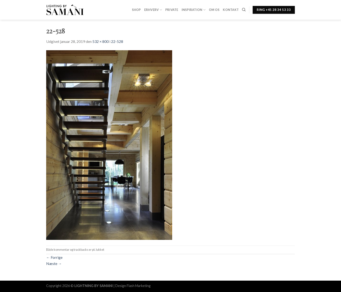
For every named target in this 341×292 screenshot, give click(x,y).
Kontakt (231, 10)
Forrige (54, 257)
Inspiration (194, 10)
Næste (54, 263)
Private (171, 10)
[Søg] (244, 9)
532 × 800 (100, 41)
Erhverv (153, 10)
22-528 (117, 41)
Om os (214, 10)
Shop (136, 10)
